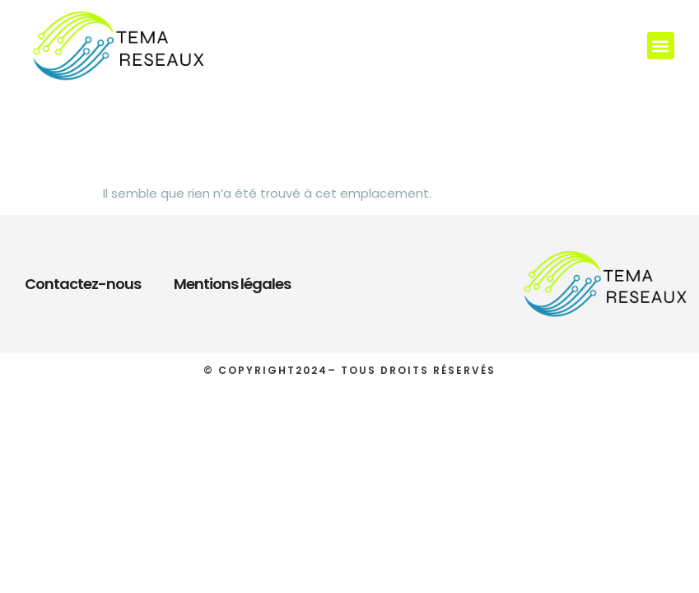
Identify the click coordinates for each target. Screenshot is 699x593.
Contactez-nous (83, 283)
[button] (660, 45)
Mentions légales (232, 283)
